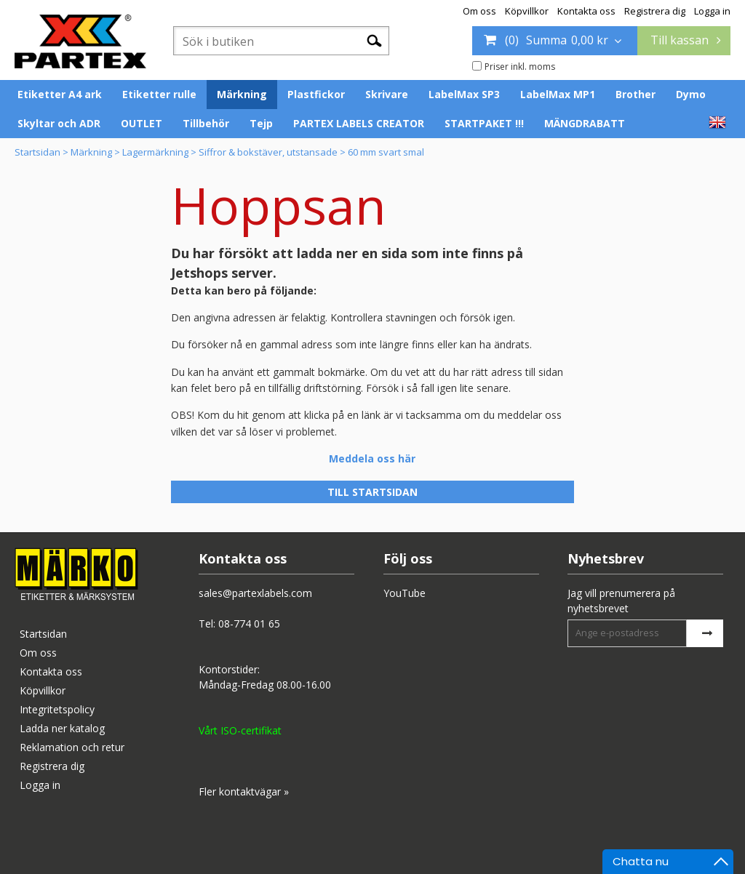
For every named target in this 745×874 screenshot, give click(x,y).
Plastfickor (316, 94)
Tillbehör (206, 123)
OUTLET (141, 123)
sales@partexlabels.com (255, 593)
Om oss (479, 10)
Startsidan (37, 152)
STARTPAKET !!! (484, 123)
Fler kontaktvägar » (244, 791)
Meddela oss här (372, 458)
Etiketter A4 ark (59, 94)
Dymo (691, 94)
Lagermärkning (155, 152)
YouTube (404, 593)
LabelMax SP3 (464, 94)
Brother (635, 94)
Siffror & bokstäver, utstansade (268, 152)
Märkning (242, 94)
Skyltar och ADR (58, 123)
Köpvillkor (527, 10)
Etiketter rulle (159, 94)
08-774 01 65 (249, 623)
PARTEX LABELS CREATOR (358, 123)
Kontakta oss (586, 10)
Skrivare (386, 94)
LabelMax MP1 (557, 94)
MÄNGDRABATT (584, 123)
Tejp (261, 123)
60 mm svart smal (386, 152)
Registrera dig (654, 10)
